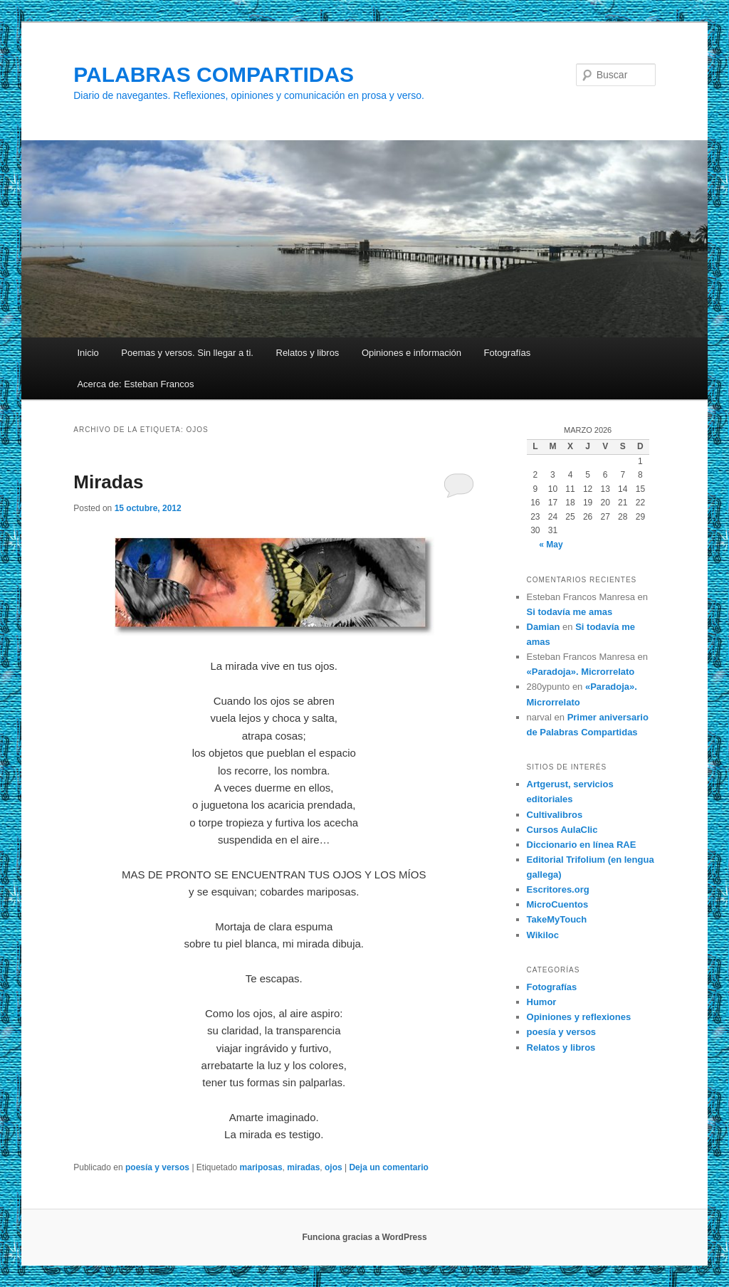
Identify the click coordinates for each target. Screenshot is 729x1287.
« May (550, 545)
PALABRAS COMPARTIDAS (213, 74)
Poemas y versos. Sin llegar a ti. (187, 352)
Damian (543, 626)
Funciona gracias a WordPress (364, 1237)
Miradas (108, 482)
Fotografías (507, 352)
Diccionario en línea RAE (581, 844)
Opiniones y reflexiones (579, 1017)
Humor (542, 1002)
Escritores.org (558, 889)
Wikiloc (543, 935)
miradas (303, 1167)
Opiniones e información (411, 352)
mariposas (261, 1167)
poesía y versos (157, 1167)
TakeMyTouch (557, 919)
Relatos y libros (308, 352)
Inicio (87, 352)
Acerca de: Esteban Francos (135, 384)
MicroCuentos (558, 904)
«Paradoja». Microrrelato (581, 671)
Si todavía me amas (570, 611)
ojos (333, 1167)
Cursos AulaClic (562, 829)
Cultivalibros (555, 814)
